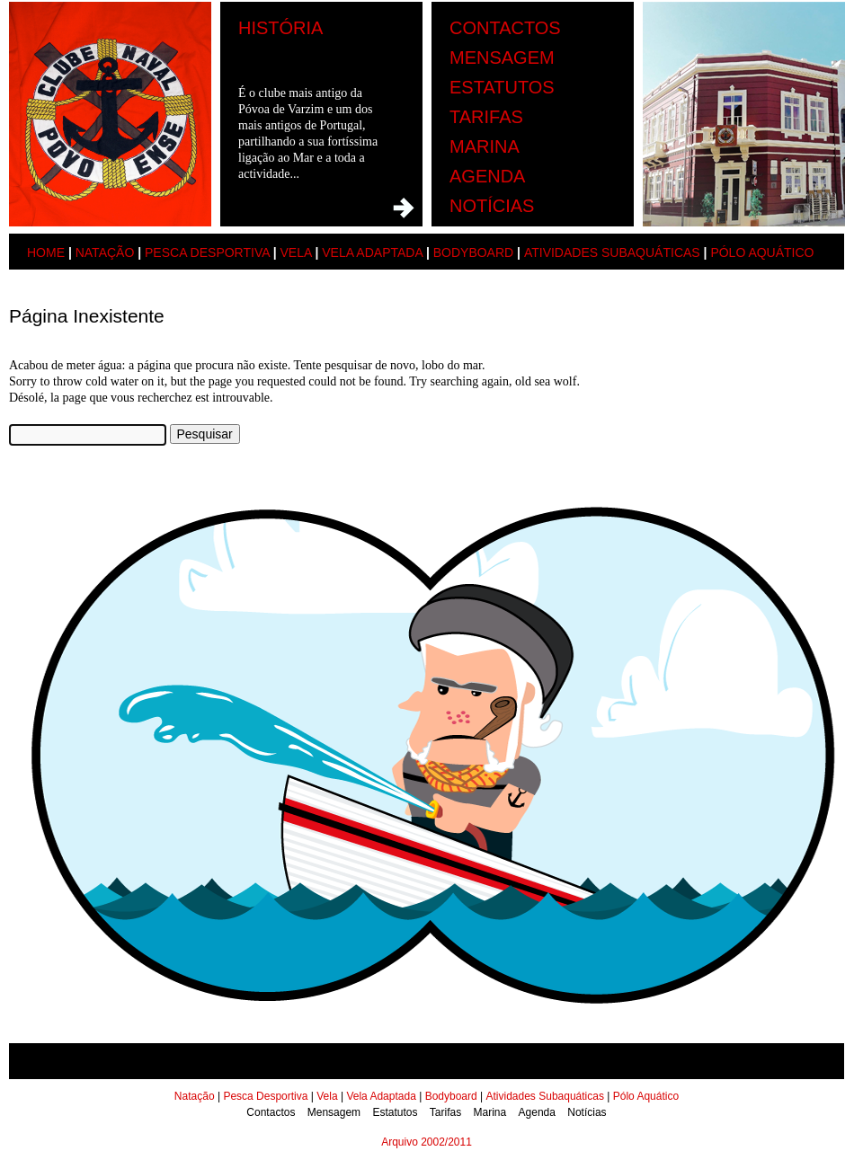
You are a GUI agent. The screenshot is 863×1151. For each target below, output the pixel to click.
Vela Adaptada (372, 252)
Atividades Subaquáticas (612, 252)
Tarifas (486, 117)
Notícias (491, 206)
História (280, 28)
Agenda (487, 176)
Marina (484, 146)
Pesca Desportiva (207, 252)
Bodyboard (473, 252)
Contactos (505, 28)
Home (46, 252)
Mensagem (502, 57)
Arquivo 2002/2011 (426, 1142)
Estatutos (502, 87)
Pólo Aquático (762, 252)
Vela (295, 252)
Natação (105, 252)
